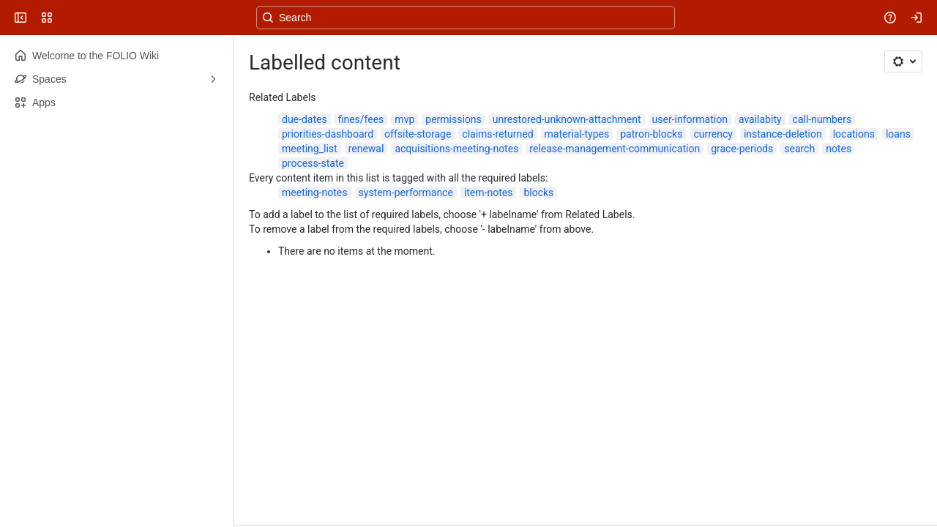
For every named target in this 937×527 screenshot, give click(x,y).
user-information (690, 119)
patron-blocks (651, 134)
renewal (366, 148)
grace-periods (742, 148)
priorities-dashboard (327, 134)
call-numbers (822, 119)
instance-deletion (783, 134)
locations (854, 134)
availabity (760, 119)
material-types (577, 134)
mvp (404, 119)
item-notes (488, 192)
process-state (313, 163)
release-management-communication (614, 148)
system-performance (406, 192)
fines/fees (361, 119)
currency (713, 134)
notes (838, 148)
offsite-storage (417, 134)
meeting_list (309, 148)
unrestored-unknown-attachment (567, 119)
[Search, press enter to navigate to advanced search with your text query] (465, 17)
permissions (453, 119)
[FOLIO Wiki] (67, 17)
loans (898, 134)
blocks (538, 192)
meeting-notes (315, 192)
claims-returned (497, 134)
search (799, 148)
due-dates (304, 119)
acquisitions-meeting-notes (456, 148)
